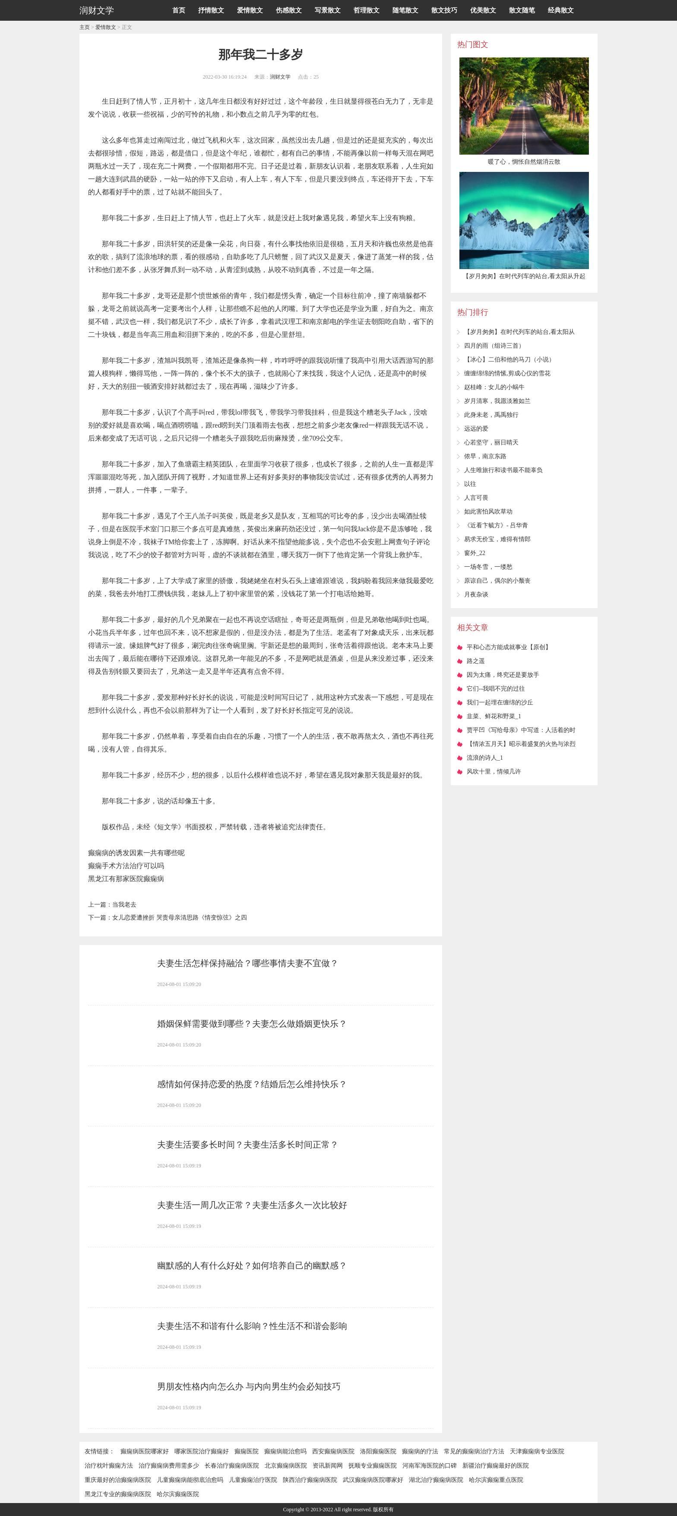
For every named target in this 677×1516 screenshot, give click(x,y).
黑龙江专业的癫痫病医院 (118, 1494)
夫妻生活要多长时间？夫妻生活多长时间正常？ (247, 1144)
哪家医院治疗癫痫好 (201, 1451)
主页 (84, 27)
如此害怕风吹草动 (488, 511)
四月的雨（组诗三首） (494, 346)
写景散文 (328, 10)
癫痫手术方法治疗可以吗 (126, 865)
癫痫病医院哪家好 (144, 1451)
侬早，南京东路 (485, 456)
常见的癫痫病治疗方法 (474, 1451)
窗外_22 (474, 553)
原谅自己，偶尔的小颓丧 (497, 580)
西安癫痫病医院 (333, 1451)
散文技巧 (444, 10)
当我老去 (124, 904)
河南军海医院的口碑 (429, 1465)
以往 (470, 484)
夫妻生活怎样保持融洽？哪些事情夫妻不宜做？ (247, 963)
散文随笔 (522, 10)
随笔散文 (405, 10)
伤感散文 (289, 10)
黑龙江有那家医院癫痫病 (126, 878)
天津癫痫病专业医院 (537, 1451)
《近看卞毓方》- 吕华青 (496, 525)
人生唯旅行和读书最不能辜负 (503, 470)
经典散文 (561, 10)
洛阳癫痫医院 (378, 1451)
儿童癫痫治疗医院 (253, 1480)
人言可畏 (476, 498)
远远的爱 (476, 428)
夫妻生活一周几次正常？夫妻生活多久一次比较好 (252, 1205)
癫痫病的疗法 (420, 1451)
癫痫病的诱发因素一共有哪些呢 (136, 852)
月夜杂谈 (476, 594)
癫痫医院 (246, 1451)
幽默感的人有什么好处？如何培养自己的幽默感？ (252, 1265)
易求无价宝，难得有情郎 (497, 539)
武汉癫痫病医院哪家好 (373, 1480)
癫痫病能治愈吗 (285, 1451)
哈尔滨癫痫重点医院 (496, 1480)
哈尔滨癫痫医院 (178, 1494)
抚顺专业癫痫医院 (372, 1465)
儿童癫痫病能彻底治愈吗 (190, 1480)
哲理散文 (367, 10)
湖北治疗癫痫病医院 (436, 1480)
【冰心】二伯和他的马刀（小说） (509, 359)
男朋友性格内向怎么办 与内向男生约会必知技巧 (249, 1386)
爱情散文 (250, 10)
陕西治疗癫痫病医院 (310, 1480)
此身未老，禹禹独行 (491, 415)
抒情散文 (211, 10)
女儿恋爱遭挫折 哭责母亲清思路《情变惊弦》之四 (179, 917)
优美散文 (483, 10)
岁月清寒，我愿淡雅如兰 (497, 401)
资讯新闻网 (328, 1465)
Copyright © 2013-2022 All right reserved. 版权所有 (338, 1509)
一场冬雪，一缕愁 (488, 567)
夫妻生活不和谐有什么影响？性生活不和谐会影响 (252, 1326)
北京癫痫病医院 (286, 1465)
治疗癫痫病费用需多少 (169, 1465)
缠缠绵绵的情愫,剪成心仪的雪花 (507, 373)
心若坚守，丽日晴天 (491, 442)
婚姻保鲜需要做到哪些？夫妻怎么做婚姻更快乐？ (252, 1023)
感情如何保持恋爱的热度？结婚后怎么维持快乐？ (252, 1084)
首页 (178, 10)
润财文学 (280, 77)
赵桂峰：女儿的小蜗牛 (494, 387)
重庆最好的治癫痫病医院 (118, 1480)
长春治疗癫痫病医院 (232, 1465)
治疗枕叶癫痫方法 (109, 1465)
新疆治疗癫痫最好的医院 (495, 1465)
